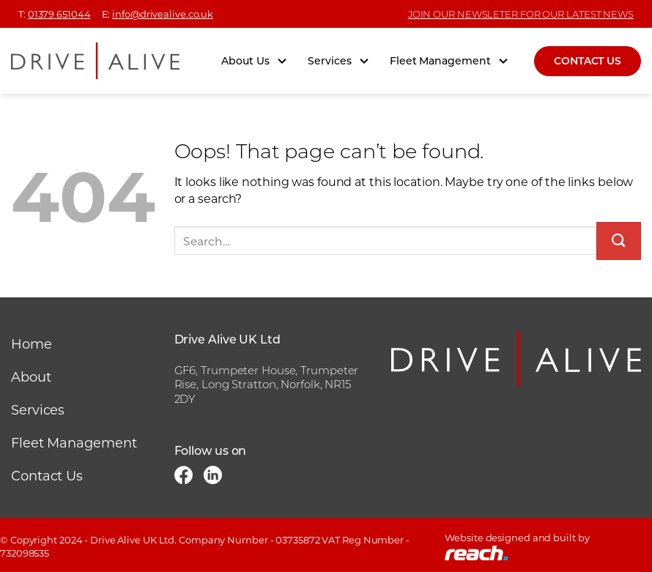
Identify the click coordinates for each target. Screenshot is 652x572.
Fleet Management (449, 60)
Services (338, 60)
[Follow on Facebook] (183, 477)
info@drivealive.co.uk (162, 13)
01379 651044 (59, 13)
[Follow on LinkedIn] (213, 477)
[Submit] (618, 241)
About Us (254, 60)
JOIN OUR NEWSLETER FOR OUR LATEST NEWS (521, 14)
